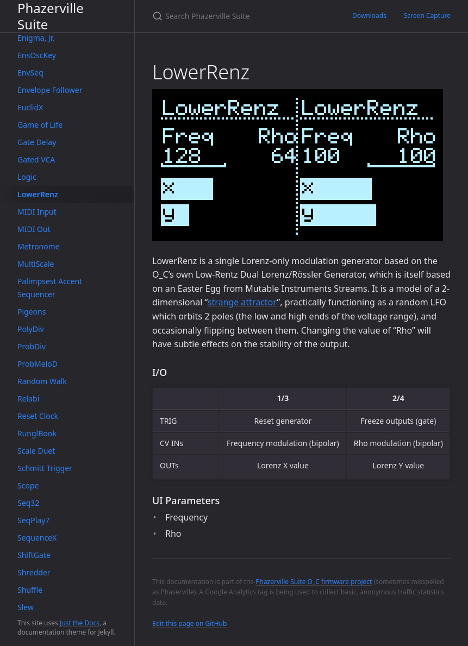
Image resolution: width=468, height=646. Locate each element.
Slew (25, 607)
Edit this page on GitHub (189, 623)
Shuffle (29, 590)
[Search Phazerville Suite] (239, 16)
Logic (26, 177)
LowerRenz (37, 194)
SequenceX (37, 537)
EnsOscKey (36, 55)
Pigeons (31, 311)
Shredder (34, 572)
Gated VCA (36, 159)
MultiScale (35, 264)
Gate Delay (36, 142)
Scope (28, 485)
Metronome (38, 246)
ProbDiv (31, 346)
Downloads (369, 15)
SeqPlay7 (33, 520)
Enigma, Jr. (35, 38)
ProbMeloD (37, 364)
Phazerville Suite (50, 16)
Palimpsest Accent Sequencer (49, 287)
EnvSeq (30, 72)
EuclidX (30, 107)
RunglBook (37, 433)
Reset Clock (37, 416)
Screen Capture (427, 15)
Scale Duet (36, 451)
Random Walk (42, 381)
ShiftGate (34, 555)
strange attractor (242, 302)
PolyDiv (30, 329)
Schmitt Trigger (44, 468)
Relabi (28, 398)
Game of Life (40, 125)
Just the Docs (79, 623)
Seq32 (28, 503)
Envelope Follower (50, 90)
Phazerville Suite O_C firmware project (313, 581)
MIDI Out (34, 229)
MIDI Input (37, 211)
